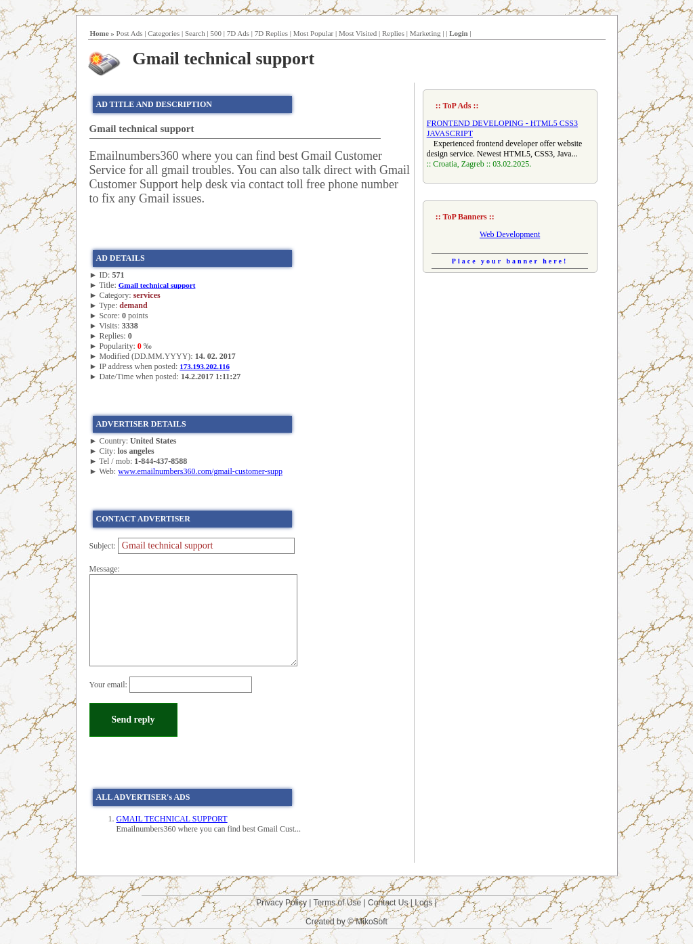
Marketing (425, 33)
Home (99, 33)
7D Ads (238, 33)
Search (195, 33)
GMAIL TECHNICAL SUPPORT (172, 818)
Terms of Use (338, 902)
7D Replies (271, 33)
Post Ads (130, 33)
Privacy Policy (281, 902)
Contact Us (388, 902)
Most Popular (313, 33)
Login (458, 33)
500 (216, 33)
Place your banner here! (510, 261)
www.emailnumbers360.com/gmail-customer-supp (200, 471)
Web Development (510, 234)
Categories (164, 33)
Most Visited (358, 33)
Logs (423, 902)
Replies (393, 33)
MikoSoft (371, 921)
